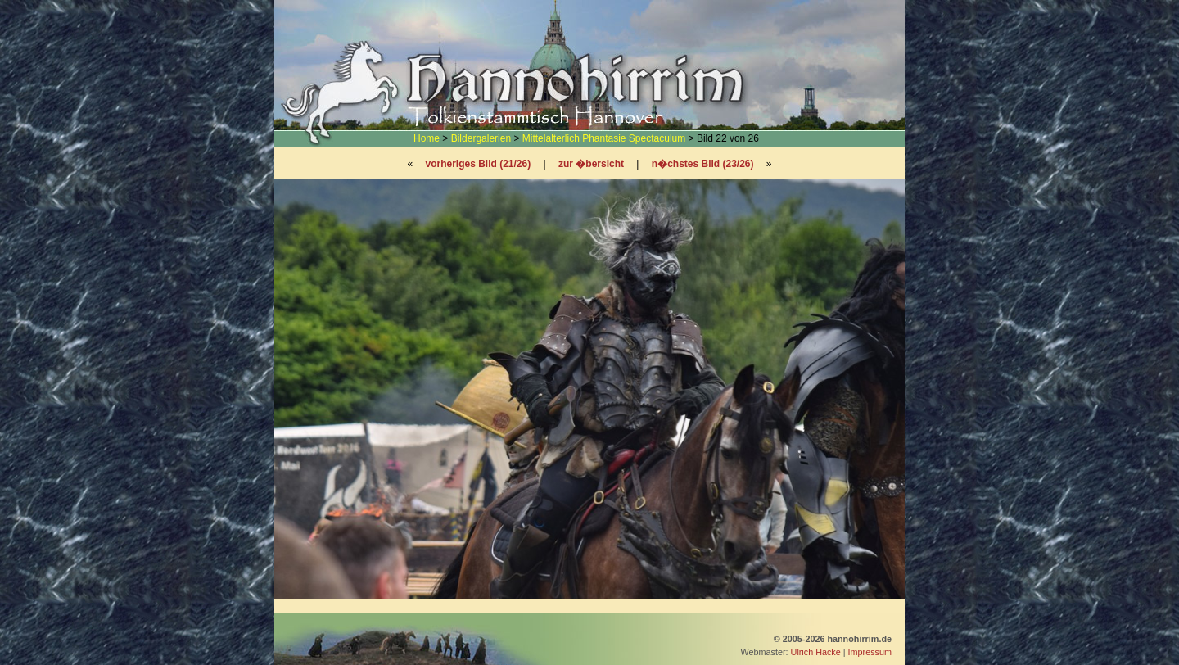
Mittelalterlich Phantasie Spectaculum (603, 138)
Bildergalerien (481, 138)
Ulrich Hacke (816, 652)
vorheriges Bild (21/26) (478, 164)
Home (426, 138)
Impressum (870, 652)
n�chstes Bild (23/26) (703, 164)
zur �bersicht (591, 164)
